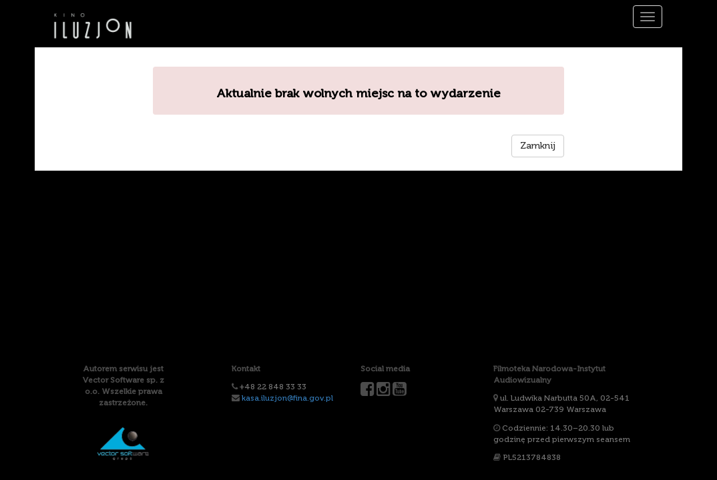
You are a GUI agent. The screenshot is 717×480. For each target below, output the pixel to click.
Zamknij (537, 145)
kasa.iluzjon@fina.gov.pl (287, 398)
